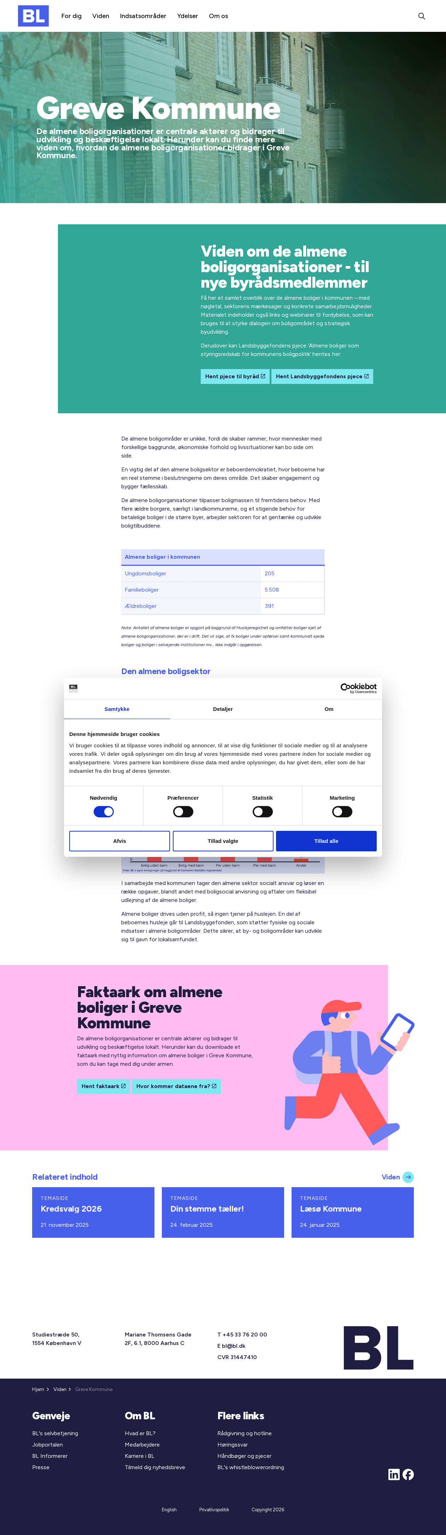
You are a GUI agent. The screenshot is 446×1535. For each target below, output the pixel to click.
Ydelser (187, 16)
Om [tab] (328, 709)
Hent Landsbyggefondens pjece (322, 376)
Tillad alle (326, 841)
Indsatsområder (143, 16)
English (169, 1509)
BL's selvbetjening (55, 1433)
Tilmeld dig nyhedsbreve (155, 1467)
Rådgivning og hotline (244, 1433)
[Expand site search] (422, 16)
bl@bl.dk (233, 1346)
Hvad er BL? (140, 1433)
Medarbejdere (142, 1444)
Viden (100, 16)
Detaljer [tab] (223, 709)
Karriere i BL (139, 1456)
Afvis (119, 841)
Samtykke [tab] (117, 709)
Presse (40, 1467)
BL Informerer (50, 1456)
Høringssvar (232, 1444)
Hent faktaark (103, 1086)
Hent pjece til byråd (235, 376)
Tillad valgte (223, 841)
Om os (218, 16)
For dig (71, 16)
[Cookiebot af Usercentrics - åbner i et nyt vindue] (346, 688)
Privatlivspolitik (214, 1509)
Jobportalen (47, 1444)
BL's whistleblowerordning (250, 1467)
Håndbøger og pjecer (244, 1456)
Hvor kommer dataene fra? (176, 1086)
